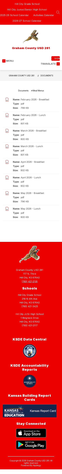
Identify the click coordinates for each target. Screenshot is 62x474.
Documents (47, 75)
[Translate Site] (50, 64)
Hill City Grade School (27, 4)
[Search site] (58, 12)
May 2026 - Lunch (30, 208)
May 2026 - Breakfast (32, 193)
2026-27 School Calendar (27, 20)
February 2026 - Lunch (33, 115)
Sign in (57, 58)
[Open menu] (8, 61)
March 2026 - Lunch (32, 146)
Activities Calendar (43, 15)
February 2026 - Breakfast (35, 99)
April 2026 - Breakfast (32, 161)
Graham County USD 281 (21, 75)
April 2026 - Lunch (31, 177)
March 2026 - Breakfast (33, 130)
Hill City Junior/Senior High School (27, 9)
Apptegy (37, 465)
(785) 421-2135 (30, 281)
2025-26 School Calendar (14, 15)
